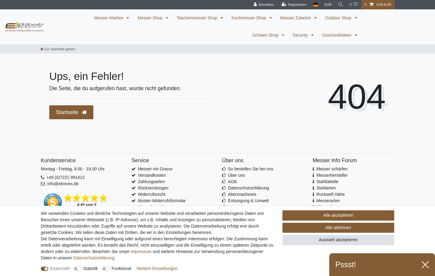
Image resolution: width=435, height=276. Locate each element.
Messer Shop (150, 17)
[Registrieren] (293, 4)
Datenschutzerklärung (248, 188)
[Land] (314, 4)
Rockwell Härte (330, 194)
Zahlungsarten (151, 181)
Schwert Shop (266, 35)
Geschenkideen (337, 35)
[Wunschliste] (353, 4)
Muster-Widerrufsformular (162, 200)
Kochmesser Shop (249, 17)
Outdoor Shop (339, 17)
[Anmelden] (263, 4)
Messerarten (328, 200)
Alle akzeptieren (338, 215)
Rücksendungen (153, 188)
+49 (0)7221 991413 (65, 177)
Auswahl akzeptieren (338, 239)
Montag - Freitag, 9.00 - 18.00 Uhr (73, 168)
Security (301, 35)
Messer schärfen (331, 168)
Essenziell (59, 268)
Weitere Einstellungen (157, 268)
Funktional (121, 268)
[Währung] (327, 4)
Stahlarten (326, 188)
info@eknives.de (63, 183)
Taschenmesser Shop (198, 17)
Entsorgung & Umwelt (248, 200)
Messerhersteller (331, 175)
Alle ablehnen (338, 227)
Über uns (236, 175)
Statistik (90, 268)
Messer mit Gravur (155, 168)
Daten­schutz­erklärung (93, 257)
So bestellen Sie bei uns (250, 168)
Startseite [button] (71, 112)
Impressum (140, 251)
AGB (232, 181)
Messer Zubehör (296, 17)
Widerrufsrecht (151, 194)
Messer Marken (109, 17)
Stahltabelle (327, 181)
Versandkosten (152, 175)
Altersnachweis (242, 194)
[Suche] (340, 4)
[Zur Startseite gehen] (57, 49)
